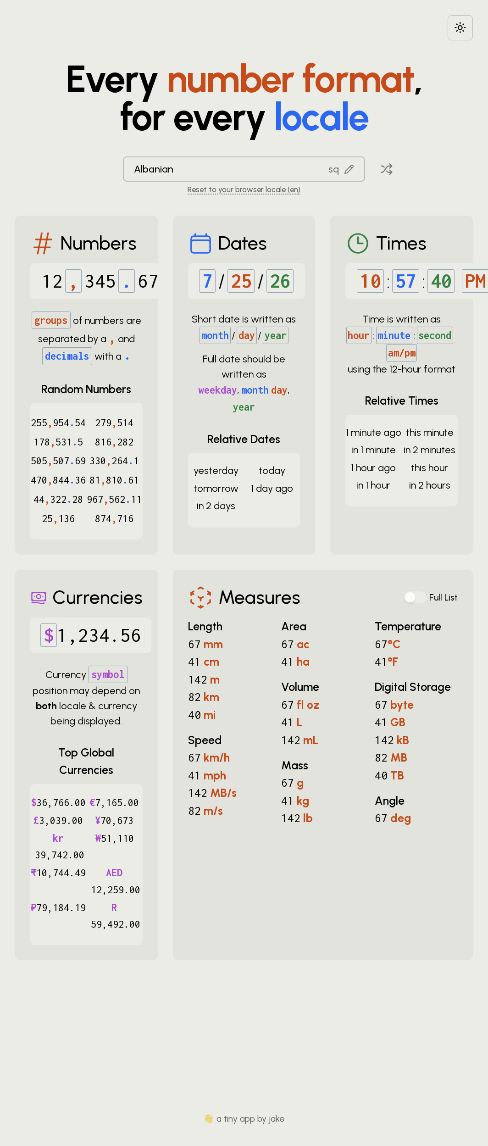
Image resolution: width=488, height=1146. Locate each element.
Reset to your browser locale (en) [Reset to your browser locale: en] (244, 189)
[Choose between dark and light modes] (460, 27)
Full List (443, 597)
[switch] (415, 597)
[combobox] (244, 169)
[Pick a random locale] (386, 169)
